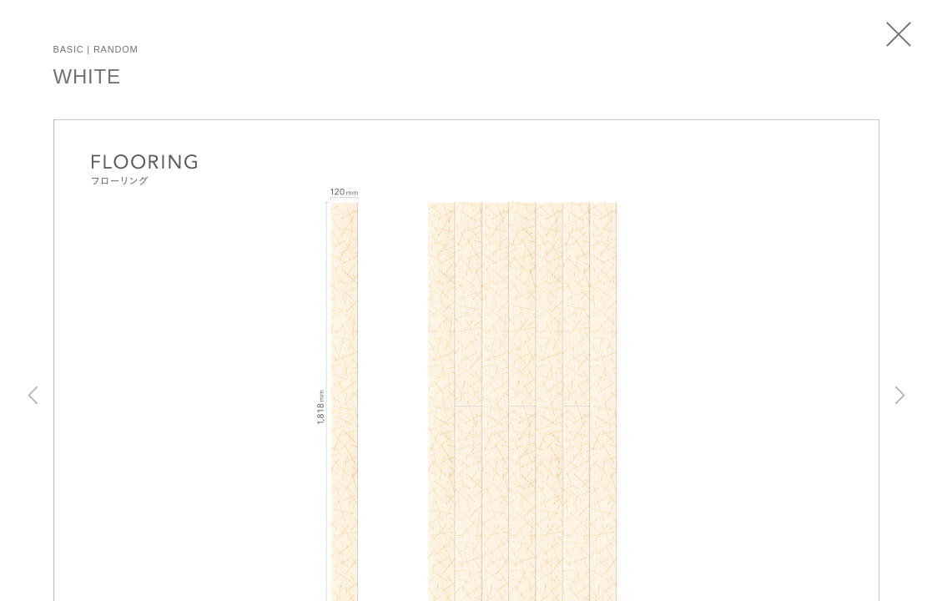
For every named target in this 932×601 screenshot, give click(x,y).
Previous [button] (33, 394)
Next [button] (899, 394)
